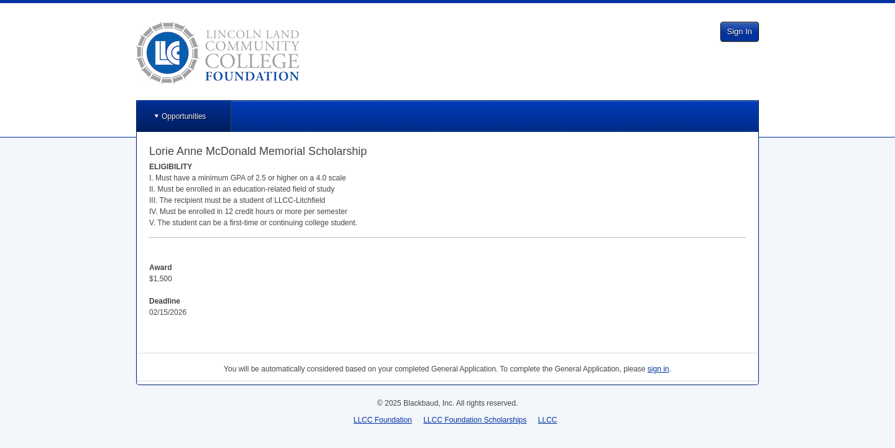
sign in (658, 369)
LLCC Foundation (383, 420)
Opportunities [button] (184, 116)
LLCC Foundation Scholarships (474, 420)
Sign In (739, 31)
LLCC (548, 420)
